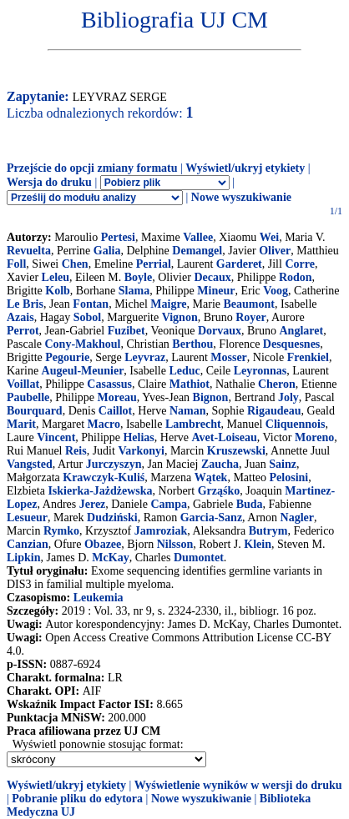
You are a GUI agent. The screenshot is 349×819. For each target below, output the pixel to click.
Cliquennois (296, 424)
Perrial (153, 264)
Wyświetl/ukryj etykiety (245, 168)
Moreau (117, 397)
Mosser (228, 357)
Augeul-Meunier (83, 370)
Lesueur (27, 517)
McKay (110, 557)
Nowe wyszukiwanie (241, 197)
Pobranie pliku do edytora (77, 798)
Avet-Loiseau (224, 437)
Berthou (192, 344)
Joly (288, 397)
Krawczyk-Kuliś (103, 477)
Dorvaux (219, 330)
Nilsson (175, 544)
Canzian (27, 544)
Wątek (211, 477)
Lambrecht (193, 424)
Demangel (197, 250)
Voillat (23, 384)
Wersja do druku (49, 182)
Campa (168, 504)
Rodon (295, 277)
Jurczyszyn (114, 464)
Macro (104, 424)
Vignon (180, 317)
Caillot (115, 410)
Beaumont (249, 304)
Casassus (109, 384)
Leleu (55, 277)
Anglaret (302, 330)
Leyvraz (144, 357)
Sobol (87, 317)
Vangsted (30, 464)
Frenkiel (308, 357)
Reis (76, 451)
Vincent (56, 437)
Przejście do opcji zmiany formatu (92, 168)
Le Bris (25, 304)
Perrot (23, 330)
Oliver (275, 250)
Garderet (239, 264)
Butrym (268, 531)
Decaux (212, 277)
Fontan (91, 304)
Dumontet (199, 557)
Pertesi (118, 237)
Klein (257, 544)
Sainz (282, 464)
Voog (275, 290)
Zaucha (220, 464)
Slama (134, 290)
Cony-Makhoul (82, 344)
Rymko (61, 531)
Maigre (168, 304)
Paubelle (28, 397)
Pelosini (289, 477)
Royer (250, 317)
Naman (187, 410)
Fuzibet (126, 330)
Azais (20, 317)
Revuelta (29, 250)
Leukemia (98, 597)
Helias (138, 437)
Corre (300, 264)
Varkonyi (141, 451)
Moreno (314, 437)
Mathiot (189, 384)
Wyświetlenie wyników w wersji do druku (238, 785)
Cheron (277, 384)
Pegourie (67, 357)
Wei (269, 237)
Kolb (57, 290)
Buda (249, 504)
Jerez (92, 504)
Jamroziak (161, 531)
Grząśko (219, 491)
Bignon (211, 397)
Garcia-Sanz (211, 517)
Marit (21, 424)
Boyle (138, 277)
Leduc (184, 370)
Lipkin (23, 557)
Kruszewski (236, 451)
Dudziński (112, 517)
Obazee (102, 544)
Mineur (216, 290)
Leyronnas (260, 370)
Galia (107, 250)
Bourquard (35, 410)
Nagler (297, 517)
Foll (16, 264)
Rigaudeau (274, 410)
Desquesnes (291, 344)
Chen (75, 264)
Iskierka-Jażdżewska (100, 491)
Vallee (198, 237)
